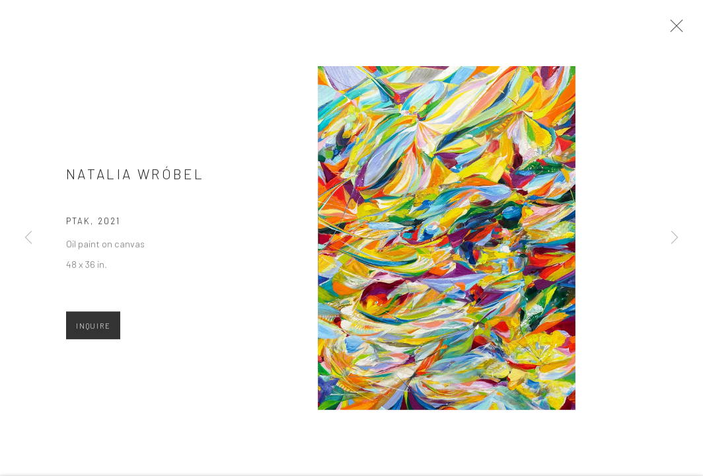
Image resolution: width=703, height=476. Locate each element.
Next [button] (674, 238)
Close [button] (676, 30)
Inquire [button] (93, 329)
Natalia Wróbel (135, 178)
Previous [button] (28, 238)
